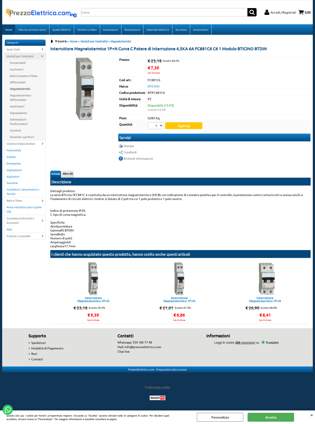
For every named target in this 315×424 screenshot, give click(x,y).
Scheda (55, 173)
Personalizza (220, 417)
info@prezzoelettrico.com (143, 347)
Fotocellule (14, 150)
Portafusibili (18, 63)
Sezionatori (17, 106)
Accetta (270, 417)
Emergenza (14, 163)
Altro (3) (68, 173)
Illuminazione (132, 29)
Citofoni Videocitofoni (21, 143)
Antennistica (200, 29)
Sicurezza (181, 29)
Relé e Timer (14, 200)
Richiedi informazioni (138, 158)
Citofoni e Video (87, 29)
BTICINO (154, 86)
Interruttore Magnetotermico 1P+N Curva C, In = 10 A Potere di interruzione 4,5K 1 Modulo (179, 299)
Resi (34, 354)
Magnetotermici (20, 89)
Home (8, 29)
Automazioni (110, 29)
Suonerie (15, 130)
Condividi (130, 152)
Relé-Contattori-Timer (24, 76)
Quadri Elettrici (61, 29)
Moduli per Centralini (20, 56)
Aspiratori (13, 176)
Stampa (129, 146)
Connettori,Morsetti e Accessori (20, 220)
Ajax (9, 229)
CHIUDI (311, 415)
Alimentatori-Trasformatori (19, 121)
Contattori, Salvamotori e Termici (23, 191)
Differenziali (17, 82)
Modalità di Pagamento (47, 348)
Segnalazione (18, 113)
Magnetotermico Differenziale (20, 97)
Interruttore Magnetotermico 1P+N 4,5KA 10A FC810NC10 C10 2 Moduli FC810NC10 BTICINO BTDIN (265, 299)
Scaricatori (16, 69)
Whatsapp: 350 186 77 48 (134, 342)
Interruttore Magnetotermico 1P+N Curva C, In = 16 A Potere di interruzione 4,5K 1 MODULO (93, 299)
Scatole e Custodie (18, 236)
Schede (11, 157)
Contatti (37, 359)
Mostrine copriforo (22, 137)
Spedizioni (38, 343)
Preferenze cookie (157, 387)
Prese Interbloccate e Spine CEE (24, 209)
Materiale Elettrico (158, 29)
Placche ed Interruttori (32, 29)
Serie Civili (13, 49)
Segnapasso (14, 170)
